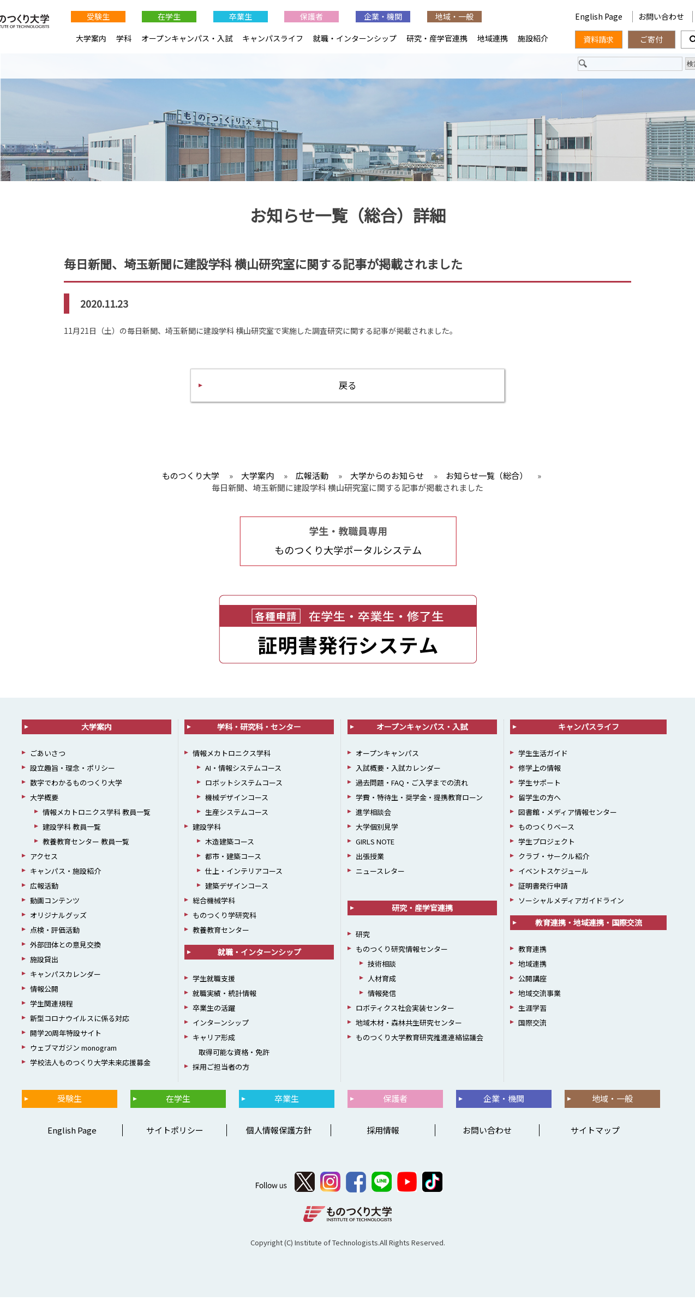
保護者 (311, 16)
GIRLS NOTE (375, 845)
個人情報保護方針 (278, 1134)
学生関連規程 (51, 1007)
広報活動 (44, 889)
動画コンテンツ (55, 904)
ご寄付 (651, 39)
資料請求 (598, 39)
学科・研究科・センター (259, 730)
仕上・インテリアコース (244, 875)
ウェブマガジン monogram (73, 1051)
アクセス (44, 860)
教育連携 (532, 953)
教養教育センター (221, 933)
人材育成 (382, 982)
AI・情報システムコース (243, 771)
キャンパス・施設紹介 (65, 875)
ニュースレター (380, 875)
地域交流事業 (539, 997)
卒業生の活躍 (214, 1011)
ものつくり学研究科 (224, 919)
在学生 (169, 16)
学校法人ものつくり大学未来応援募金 (90, 1066)
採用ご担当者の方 (221, 1070)
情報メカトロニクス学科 (232, 757)
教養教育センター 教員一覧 (86, 845)
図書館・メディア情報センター (567, 816)
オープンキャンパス (387, 757)
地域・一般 (454, 16)
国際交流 (532, 1026)
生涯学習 (532, 1011)
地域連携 (492, 38)
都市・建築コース (233, 860)
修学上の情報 (539, 771)
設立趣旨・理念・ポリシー (72, 771)
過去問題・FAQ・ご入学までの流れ (412, 786)
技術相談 (382, 967)
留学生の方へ (539, 801)
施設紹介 (533, 38)
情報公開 (44, 992)
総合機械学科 (214, 904)
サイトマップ (595, 1134)
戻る (347, 387)
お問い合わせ (661, 16)
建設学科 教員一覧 (72, 830)
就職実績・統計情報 (224, 997)
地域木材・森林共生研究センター (409, 1026)
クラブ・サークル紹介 (553, 860)
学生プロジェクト (546, 845)
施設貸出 (44, 963)
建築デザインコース (236, 889)
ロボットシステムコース (244, 786)
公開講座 (532, 982)
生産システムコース (236, 816)
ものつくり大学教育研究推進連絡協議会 (419, 1041)
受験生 (98, 16)
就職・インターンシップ (355, 38)
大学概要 (44, 801)
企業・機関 (383, 16)
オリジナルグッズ (58, 919)
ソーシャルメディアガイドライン (571, 904)
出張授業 (370, 860)
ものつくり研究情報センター (402, 953)
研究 (363, 938)
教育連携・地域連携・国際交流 (588, 926)
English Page (525, 16)
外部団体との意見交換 (65, 948)
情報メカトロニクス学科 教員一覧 (97, 816)
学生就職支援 (214, 982)
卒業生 (240, 16)
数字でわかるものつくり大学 (76, 786)
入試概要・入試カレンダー (398, 771)
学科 (123, 38)
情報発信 (382, 997)
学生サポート (539, 786)
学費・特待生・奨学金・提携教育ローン (419, 801)
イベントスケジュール (553, 875)
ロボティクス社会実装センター (405, 1011)
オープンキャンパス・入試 (186, 38)
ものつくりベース (546, 830)
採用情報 (383, 1134)
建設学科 (207, 830)
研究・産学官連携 (437, 38)
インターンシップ (221, 1026)
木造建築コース (229, 845)
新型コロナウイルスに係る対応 (79, 1022)
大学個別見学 (377, 830)
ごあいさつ (47, 757)
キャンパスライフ (272, 38)
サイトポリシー (174, 1134)
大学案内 (91, 38)
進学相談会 (373, 816)
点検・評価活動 (55, 933)
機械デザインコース (236, 801)
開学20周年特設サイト (65, 1037)
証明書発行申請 (543, 889)
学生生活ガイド (543, 757)
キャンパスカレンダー (65, 978)
